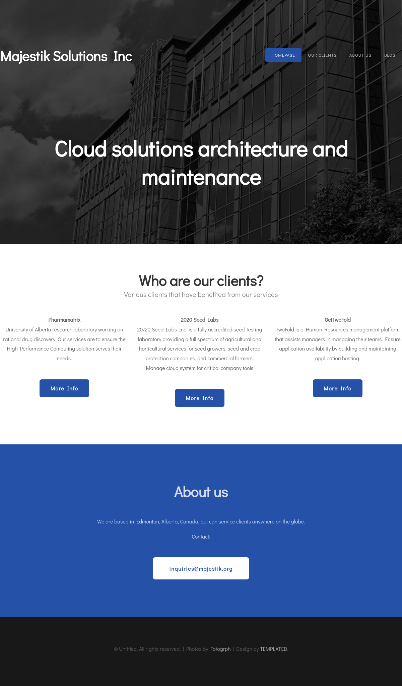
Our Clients (322, 55)
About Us (360, 55)
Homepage (283, 55)
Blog (390, 55)
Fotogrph (220, 648)
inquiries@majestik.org (200, 568)
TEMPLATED (273, 648)
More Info (64, 388)
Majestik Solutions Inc (66, 55)
